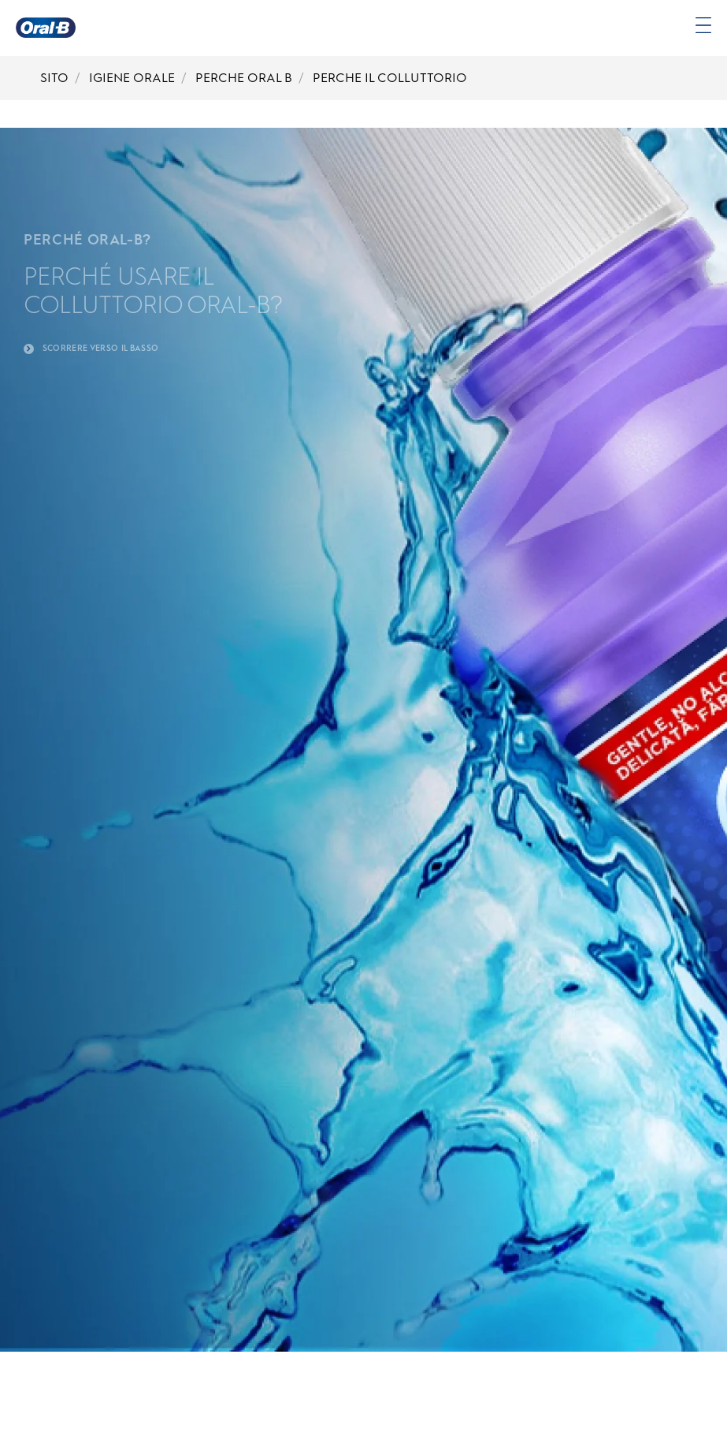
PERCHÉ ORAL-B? (87, 239)
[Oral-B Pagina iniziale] (46, 27)
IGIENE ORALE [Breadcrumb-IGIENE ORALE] (132, 77)
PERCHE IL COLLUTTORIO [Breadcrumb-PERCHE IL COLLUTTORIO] (390, 77)
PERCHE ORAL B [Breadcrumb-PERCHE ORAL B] (243, 77)
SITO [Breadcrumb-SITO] (54, 77)
